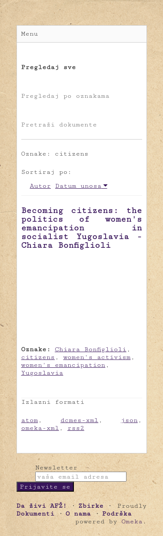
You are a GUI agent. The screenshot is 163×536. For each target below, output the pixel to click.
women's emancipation (63, 365)
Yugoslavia (42, 372)
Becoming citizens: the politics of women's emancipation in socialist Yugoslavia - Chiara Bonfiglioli (81, 228)
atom (29, 420)
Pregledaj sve (48, 67)
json (129, 420)
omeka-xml (40, 428)
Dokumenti (35, 513)
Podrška (117, 513)
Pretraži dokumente (59, 124)
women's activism (96, 357)
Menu (29, 33)
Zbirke (90, 505)
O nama (78, 513)
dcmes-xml (79, 420)
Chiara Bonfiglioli (90, 349)
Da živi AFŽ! (42, 505)
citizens (38, 357)
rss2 (75, 428)
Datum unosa (78, 186)
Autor (40, 186)
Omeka (131, 521)
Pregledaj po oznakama (65, 96)
